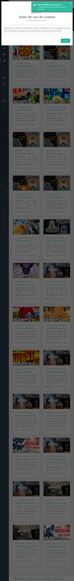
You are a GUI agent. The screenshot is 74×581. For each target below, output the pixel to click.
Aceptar (65, 41)
